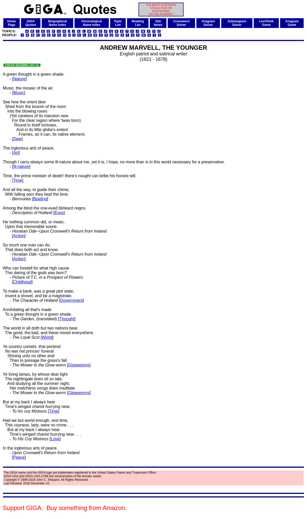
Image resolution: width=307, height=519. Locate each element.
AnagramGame (292, 23)
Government (71, 300)
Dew (17, 139)
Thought (67, 319)
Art (15, 153)
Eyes (59, 213)
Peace (19, 457)
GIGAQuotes (30, 23)
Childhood (22, 282)
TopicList (118, 23)
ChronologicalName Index (91, 23)
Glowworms (79, 365)
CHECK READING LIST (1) (22, 65)
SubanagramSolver (237, 23)
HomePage (11, 23)
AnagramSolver (208, 23)
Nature (19, 79)
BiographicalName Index (57, 23)
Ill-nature (21, 166)
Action (18, 236)
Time (17, 180)
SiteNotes (158, 23)
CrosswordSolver (181, 23)
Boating (40, 199)
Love (55, 439)
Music (18, 93)
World (47, 337)
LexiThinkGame (266, 23)
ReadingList (138, 23)
